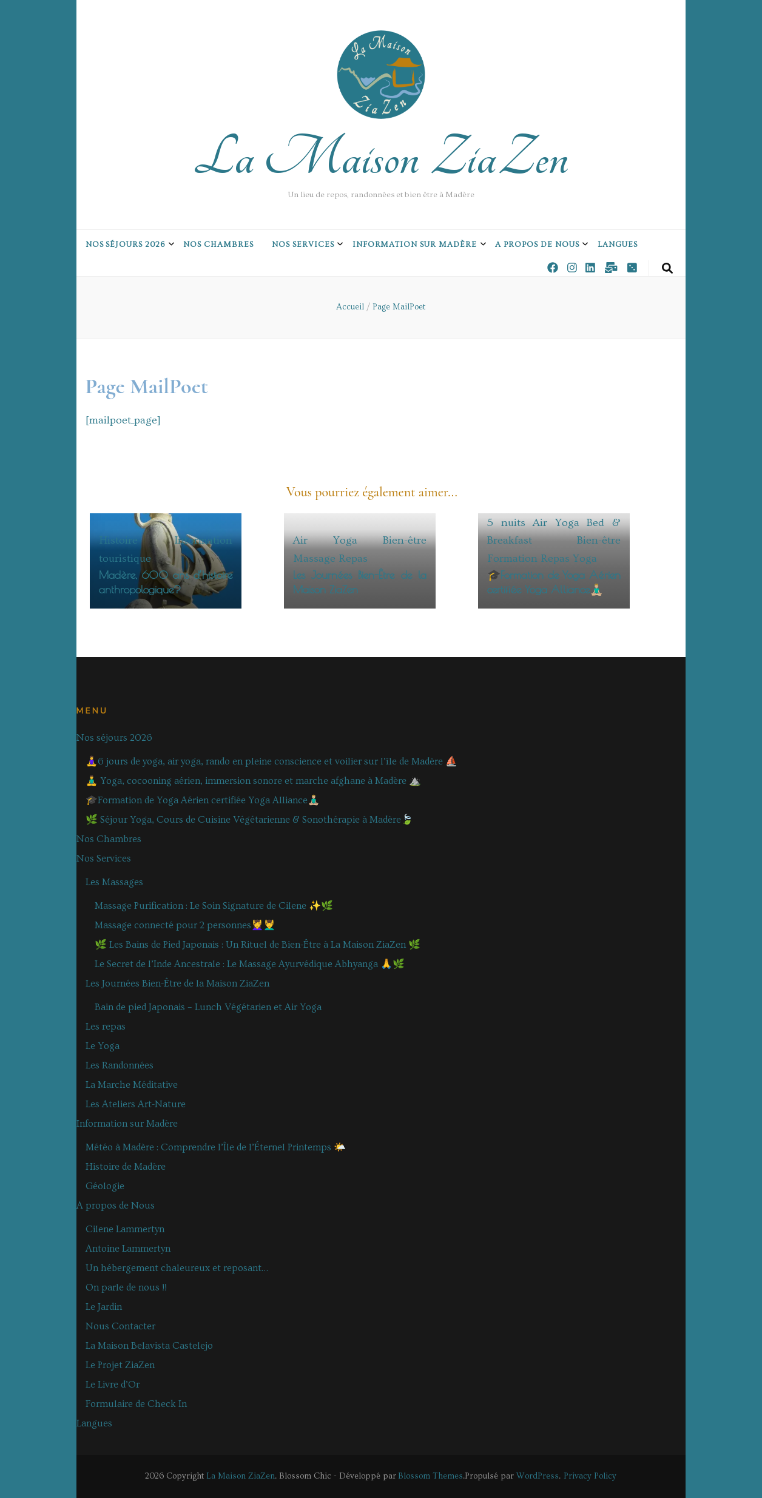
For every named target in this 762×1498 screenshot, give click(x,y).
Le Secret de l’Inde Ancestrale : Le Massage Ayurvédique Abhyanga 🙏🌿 (250, 964)
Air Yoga (325, 540)
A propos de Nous (537, 244)
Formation (512, 558)
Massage (314, 558)
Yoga (585, 558)
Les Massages (114, 882)
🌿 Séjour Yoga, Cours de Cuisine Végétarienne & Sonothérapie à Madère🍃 (249, 819)
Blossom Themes (430, 1476)
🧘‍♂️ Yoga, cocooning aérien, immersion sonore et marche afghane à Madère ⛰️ (253, 780)
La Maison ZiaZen (380, 157)
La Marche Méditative (132, 1084)
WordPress (537, 1476)
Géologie (105, 1186)
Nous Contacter (120, 1326)
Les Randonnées (119, 1065)
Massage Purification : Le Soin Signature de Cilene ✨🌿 (214, 905)
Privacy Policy (590, 1476)
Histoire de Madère (126, 1166)
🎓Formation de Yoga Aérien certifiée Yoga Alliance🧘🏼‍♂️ (203, 800)
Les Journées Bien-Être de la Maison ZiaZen (177, 983)
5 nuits (506, 522)
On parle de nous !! (126, 1287)
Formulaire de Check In (136, 1403)
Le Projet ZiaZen (120, 1365)
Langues (618, 244)
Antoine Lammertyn (128, 1248)
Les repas (106, 1026)
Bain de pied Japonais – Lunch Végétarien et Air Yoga (208, 1007)
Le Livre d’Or (113, 1384)
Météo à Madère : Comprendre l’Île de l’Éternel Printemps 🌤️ (216, 1147)
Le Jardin (104, 1306)
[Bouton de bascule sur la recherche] (667, 269)
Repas (353, 558)
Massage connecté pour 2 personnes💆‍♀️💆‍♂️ (185, 925)
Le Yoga (103, 1046)
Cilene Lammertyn (125, 1229)
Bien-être (405, 540)
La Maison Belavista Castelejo (149, 1345)
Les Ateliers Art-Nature (136, 1104)
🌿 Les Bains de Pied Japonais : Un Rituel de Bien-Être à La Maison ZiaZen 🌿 (257, 944)
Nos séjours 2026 (126, 244)
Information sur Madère (414, 244)
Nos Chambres (218, 244)
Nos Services (303, 244)
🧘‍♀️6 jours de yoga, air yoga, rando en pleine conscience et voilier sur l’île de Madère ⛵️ (271, 761)
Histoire (118, 540)
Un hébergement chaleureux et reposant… (177, 1268)
